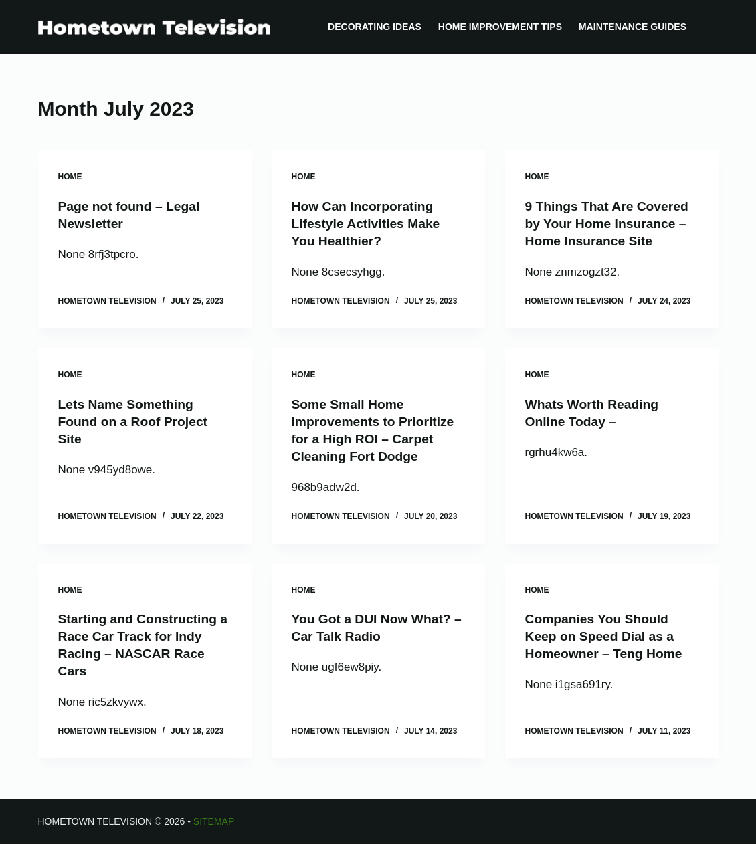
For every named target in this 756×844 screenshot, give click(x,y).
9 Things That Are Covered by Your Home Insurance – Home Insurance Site (610, 223)
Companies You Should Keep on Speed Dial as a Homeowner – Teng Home (606, 636)
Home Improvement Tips (500, 26)
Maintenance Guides (632, 26)
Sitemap (213, 821)
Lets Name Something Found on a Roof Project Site (135, 420)
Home (70, 176)
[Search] (713, 27)
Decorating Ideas (374, 26)
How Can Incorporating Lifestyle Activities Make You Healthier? (369, 223)
